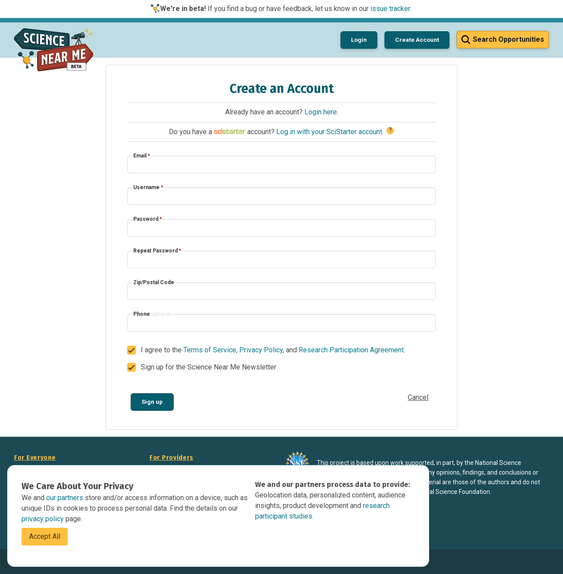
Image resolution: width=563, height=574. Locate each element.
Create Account (417, 39)
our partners (65, 498)
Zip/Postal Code (153, 282)
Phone (152, 314)
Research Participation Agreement (351, 350)
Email (141, 156)
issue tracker (390, 8)
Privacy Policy (261, 350)
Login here (320, 112)
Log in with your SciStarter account (329, 132)
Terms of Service (209, 350)
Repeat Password (157, 251)
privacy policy (44, 519)
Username (148, 187)
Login (359, 39)
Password (147, 219)
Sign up (152, 401)
